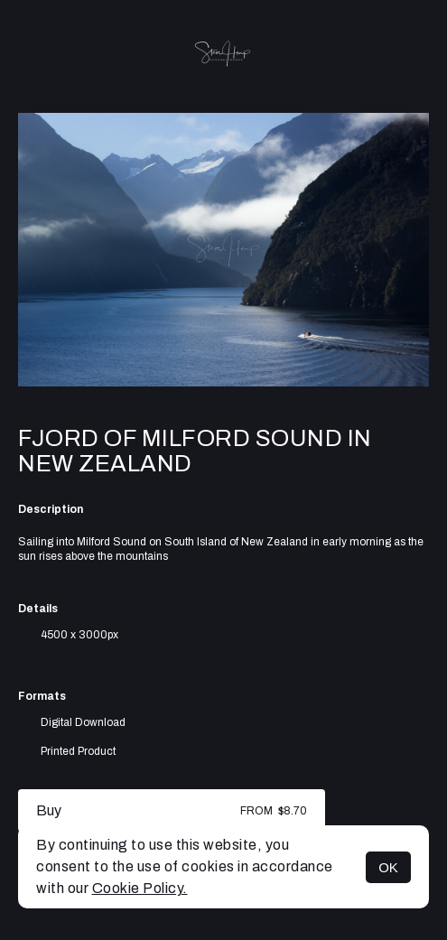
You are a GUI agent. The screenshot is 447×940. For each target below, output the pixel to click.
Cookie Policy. (140, 888)
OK (388, 867)
